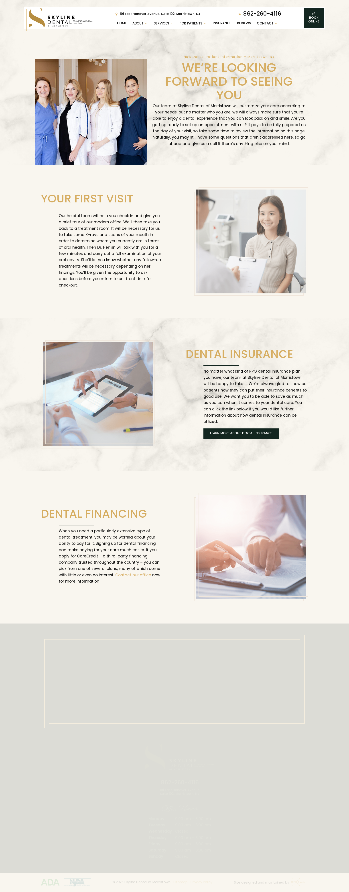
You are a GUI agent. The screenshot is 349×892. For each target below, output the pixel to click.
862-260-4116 (259, 14)
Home (122, 23)
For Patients (193, 23)
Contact (267, 23)
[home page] (61, 18)
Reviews (244, 23)
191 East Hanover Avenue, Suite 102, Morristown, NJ (157, 14)
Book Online (313, 17)
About (140, 23)
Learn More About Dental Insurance (241, 433)
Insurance (222, 23)
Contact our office (133, 575)
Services (164, 23)
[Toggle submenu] (146, 23)
